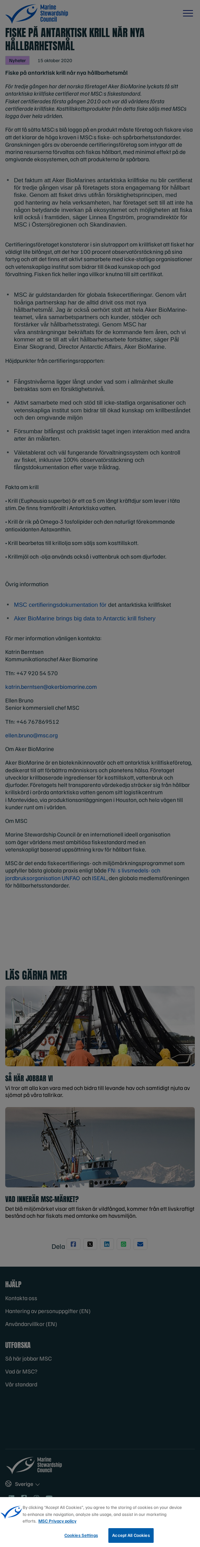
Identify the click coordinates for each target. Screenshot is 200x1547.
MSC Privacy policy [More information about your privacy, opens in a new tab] (57, 1523)
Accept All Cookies (130, 1537)
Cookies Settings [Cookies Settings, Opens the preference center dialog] (81, 1537)
